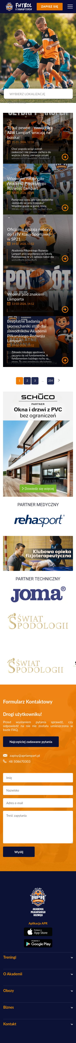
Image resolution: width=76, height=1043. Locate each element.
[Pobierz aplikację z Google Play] (38, 943)
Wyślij (18, 852)
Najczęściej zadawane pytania (31, 742)
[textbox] (38, 94)
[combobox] (38, 94)
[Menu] (70, 6)
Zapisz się (49, 6)
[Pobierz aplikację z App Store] (38, 932)
